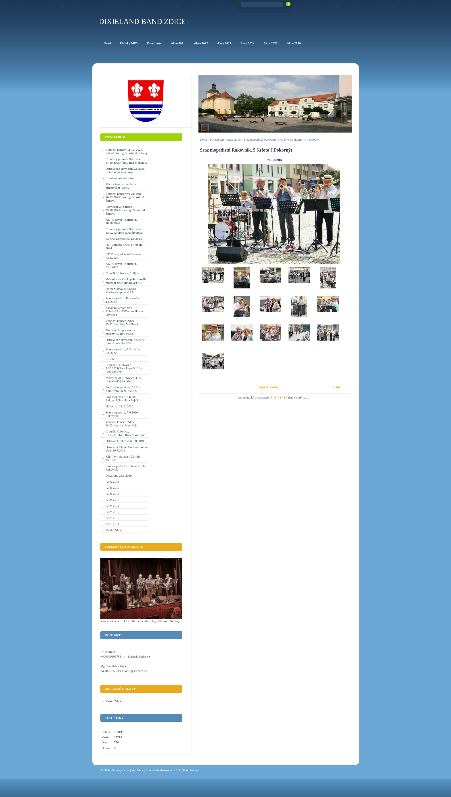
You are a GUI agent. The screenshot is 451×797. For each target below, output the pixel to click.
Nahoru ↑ (196, 770)
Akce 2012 (112, 518)
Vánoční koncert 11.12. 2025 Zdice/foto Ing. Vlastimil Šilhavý (127, 151)
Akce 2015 (112, 499)
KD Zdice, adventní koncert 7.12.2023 (123, 255)
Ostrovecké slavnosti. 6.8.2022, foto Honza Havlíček (126, 341)
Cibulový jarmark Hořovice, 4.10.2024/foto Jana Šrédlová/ (125, 230)
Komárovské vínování (119, 178)
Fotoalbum (217, 139)
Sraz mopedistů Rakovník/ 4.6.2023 (122, 299)
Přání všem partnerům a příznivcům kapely (121, 185)
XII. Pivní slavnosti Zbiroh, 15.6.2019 (123, 458)
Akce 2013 (112, 511)
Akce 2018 (112, 481)
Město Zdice (113, 530)
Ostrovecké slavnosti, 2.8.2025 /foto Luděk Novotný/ (125, 170)
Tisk (148, 770)
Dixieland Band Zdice (142, 21)
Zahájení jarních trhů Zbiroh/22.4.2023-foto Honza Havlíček (124, 311)
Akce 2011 (112, 524)
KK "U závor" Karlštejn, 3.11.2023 (121, 265)
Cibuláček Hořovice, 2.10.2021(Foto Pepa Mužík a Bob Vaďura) (124, 368)
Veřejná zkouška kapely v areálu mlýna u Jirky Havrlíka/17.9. (126, 280)
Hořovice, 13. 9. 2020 (119, 406)
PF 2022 (111, 358)
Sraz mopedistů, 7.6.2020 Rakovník (122, 414)
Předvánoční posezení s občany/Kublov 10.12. (120, 331)
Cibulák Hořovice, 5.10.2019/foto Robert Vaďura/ (125, 433)
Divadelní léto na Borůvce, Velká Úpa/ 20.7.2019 (127, 448)
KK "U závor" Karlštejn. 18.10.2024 (121, 221)
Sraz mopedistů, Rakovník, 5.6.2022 (123, 350)
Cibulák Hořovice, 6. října (122, 273)
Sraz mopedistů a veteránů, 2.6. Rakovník (125, 467)
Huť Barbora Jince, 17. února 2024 (124, 246)
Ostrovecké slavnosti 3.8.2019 (125, 441)
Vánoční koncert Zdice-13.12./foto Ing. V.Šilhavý (122, 322)
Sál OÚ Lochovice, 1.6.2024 (124, 238)
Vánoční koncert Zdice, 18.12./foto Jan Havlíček (121, 423)
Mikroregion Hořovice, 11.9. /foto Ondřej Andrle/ (124, 379)
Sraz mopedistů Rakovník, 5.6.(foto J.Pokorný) (274, 139)
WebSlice (137, 770)
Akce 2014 (112, 505)
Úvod (203, 139)
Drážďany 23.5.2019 (119, 475)
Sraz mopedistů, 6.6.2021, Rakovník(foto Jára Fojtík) (122, 398)
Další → (338, 387)
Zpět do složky (268, 387)
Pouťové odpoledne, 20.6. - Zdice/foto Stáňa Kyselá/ (123, 389)
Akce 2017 (112, 487)
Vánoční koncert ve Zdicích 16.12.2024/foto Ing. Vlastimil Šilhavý (125, 197)
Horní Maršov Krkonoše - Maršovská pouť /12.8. (122, 290)
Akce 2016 (234, 139)
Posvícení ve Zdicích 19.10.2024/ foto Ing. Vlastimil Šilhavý (125, 210)
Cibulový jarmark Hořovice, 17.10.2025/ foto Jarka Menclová (127, 160)
